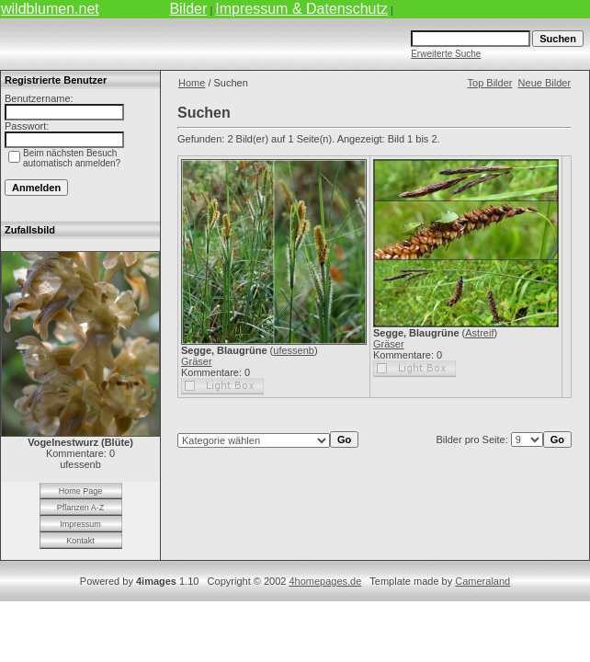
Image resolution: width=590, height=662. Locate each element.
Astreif (479, 332)
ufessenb (293, 350)
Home (191, 82)
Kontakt (80, 540)
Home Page (81, 491)
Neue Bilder (544, 82)
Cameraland (482, 581)
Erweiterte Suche (446, 54)
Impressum (80, 524)
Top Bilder (490, 82)
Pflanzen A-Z (81, 507)
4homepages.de (325, 581)
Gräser (196, 361)
